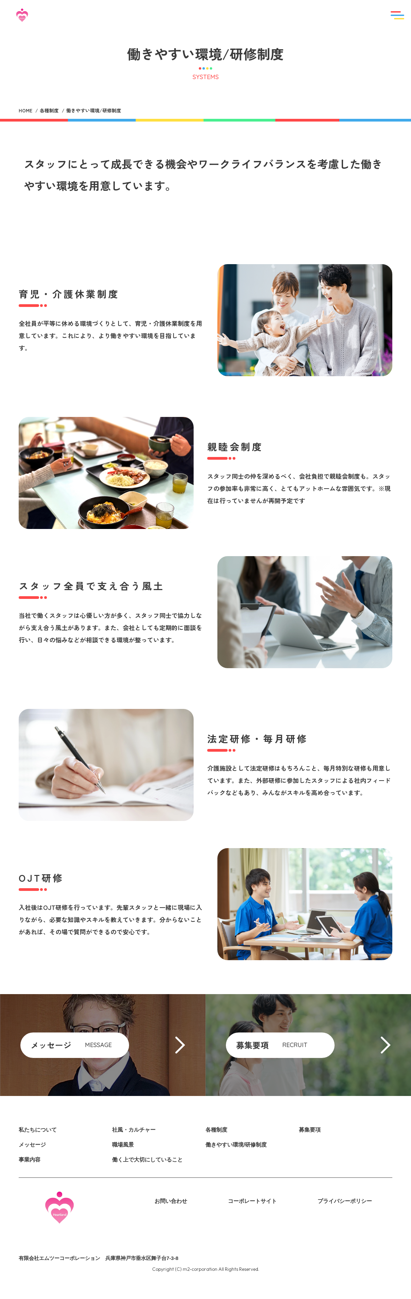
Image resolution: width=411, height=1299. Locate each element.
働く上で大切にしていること (147, 1160)
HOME (25, 110)
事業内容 (29, 1160)
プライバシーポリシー (345, 1201)
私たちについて (38, 1130)
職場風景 (123, 1145)
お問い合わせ (171, 1201)
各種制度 (49, 110)
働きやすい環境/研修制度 (236, 1145)
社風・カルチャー (134, 1130)
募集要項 (310, 1130)
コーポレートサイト (252, 1201)
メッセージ (32, 1145)
